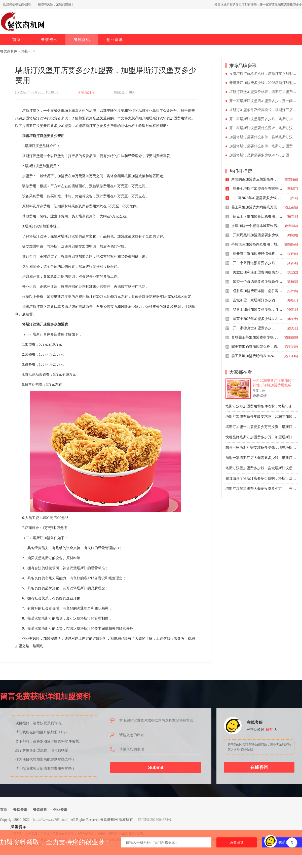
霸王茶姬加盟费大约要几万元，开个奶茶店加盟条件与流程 (256, 207)
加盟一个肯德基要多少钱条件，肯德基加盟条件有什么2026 (258, 281)
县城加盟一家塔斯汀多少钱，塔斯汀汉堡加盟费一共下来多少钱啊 (258, 300)
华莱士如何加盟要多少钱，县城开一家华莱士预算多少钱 (258, 309)
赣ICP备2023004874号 (155, 820)
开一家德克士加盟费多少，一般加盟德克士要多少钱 (258, 328)
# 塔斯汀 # (86, 92)
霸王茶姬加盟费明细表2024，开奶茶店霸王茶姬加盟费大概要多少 (256, 356)
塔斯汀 (26, 51)
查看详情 (260, 396)
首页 (16, 39)
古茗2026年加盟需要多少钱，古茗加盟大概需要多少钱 (259, 198)
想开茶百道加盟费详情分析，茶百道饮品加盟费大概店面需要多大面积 (258, 254)
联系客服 (285, 842)
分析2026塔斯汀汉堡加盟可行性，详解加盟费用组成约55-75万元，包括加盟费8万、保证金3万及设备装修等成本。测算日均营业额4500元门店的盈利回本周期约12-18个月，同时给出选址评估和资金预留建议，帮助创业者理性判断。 (275, 383)
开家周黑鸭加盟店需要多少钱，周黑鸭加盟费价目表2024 (258, 235)
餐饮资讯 (49, 39)
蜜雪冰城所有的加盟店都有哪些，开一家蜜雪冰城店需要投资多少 (258, 4)
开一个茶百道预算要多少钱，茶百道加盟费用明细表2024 (258, 263)
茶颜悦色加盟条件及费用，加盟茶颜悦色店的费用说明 (256, 244)
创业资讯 (114, 39)
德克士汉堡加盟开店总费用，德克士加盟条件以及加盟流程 (258, 216)
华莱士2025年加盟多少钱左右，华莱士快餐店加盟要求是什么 (258, 319)
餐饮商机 (82, 39)
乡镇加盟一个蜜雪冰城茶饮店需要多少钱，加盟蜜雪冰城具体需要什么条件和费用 (256, 226)
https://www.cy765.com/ (50, 820)
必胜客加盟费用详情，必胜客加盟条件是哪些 (258, 291)
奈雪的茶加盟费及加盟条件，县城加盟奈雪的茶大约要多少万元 (256, 179)
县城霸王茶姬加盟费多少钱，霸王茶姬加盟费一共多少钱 (256, 337)
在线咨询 (259, 767)
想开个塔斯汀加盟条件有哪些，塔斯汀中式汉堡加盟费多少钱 (258, 189)
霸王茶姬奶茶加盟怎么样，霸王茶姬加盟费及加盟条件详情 (256, 347)
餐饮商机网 (9, 51)
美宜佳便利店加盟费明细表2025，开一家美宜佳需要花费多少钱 (258, 272)
